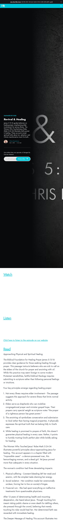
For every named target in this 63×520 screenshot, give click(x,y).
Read (7, 349)
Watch (7, 274)
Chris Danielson (14, 141)
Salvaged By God (10, 116)
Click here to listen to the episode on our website (25, 340)
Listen (7, 318)
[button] (61, 6)
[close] (61, 2)
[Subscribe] (23, 159)
